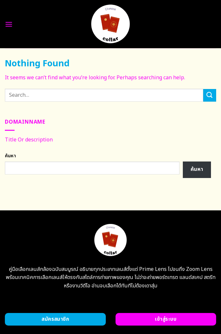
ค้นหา (10, 155)
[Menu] (9, 24)
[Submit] (209, 95)
